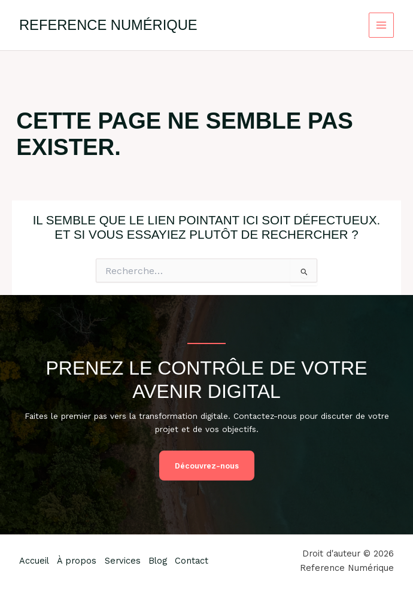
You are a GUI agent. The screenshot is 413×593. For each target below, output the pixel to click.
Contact (198, 560)
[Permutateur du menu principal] (381, 25)
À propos (78, 560)
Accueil (34, 560)
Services (126, 560)
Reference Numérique (108, 25)
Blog (162, 560)
